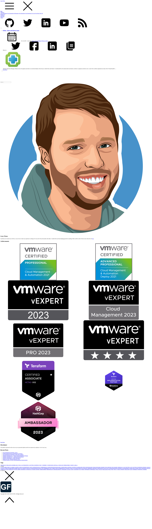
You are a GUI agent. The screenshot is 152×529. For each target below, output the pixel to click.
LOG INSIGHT (84, 468)
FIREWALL (120, 467)
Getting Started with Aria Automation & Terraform (12, 453)
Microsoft (2, 16)
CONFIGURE (50, 465)
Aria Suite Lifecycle (39, 13)
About (1, 17)
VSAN (130, 469)
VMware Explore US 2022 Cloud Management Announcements (15, 460)
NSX (105, 468)
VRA (20, 465)
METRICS (95, 468)
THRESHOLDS (49, 469)
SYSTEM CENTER (35, 469)
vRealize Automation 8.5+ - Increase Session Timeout (13, 456)
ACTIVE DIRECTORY (5, 467)
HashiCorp (2, 14)
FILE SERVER (108, 467)
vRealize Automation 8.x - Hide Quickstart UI (12, 457)
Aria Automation (3, 13)
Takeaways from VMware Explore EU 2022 (11, 459)
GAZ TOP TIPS (126, 467)
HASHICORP (11, 468)
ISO (43, 468)
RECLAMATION (143, 468)
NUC (107, 468)
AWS (31, 467)
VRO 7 (115, 469)
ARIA (75, 465)
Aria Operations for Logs (30, 13)
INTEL (40, 468)
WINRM (145, 469)
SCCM (7, 469)
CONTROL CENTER (71, 467)
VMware (2, 12)
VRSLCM (61, 465)
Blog (1, 11)
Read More (5, 69)
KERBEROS (47, 468)
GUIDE (6, 468)
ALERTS (17, 467)
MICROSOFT (101, 468)
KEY (51, 468)
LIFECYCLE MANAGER (75, 468)
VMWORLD (93, 469)
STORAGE (28, 469)
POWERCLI (120, 468)
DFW (84, 467)
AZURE (34, 467)
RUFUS (148, 468)
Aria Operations (22, 13)
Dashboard (39, 40)
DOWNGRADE (89, 467)
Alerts (36, 40)
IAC (21, 468)
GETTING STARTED (34, 465)
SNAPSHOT (23, 469)
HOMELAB (15, 465)
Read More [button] (2, 442)
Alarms (33, 40)
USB (72, 469)
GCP (131, 467)
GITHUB (144, 467)
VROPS (72, 465)
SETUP (16, 469)
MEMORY (90, 468)
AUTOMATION (26, 465)
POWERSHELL (126, 468)
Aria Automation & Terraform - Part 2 (10, 452)
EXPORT (103, 467)
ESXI (94, 467)
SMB (19, 469)
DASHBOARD (79, 467)
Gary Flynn (76, 5)
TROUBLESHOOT (57, 469)
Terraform (2, 15)
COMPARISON (43, 467)
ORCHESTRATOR (113, 468)
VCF (80, 469)
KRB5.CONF (55, 468)
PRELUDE (132, 468)
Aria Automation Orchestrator (13, 13)
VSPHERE (44, 465)
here (93, 238)
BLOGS (38, 467)
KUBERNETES (61, 468)
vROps (46, 40)
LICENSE (67, 468)
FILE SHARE (115, 467)
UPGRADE (64, 469)
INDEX (24, 468)
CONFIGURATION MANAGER (54, 467)
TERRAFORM (67, 465)
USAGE (69, 469)
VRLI (109, 469)
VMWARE (3, 465)
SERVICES (11, 469)
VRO (40, 465)
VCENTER (76, 469)
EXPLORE (98, 467)
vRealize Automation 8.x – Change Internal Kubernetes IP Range (15, 455)
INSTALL (56, 465)
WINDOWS (140, 469)
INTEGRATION (34, 468)
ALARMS (12, 467)
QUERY (137, 468)
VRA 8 (100, 469)
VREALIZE (9, 465)
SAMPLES (3, 469)
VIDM (82, 469)
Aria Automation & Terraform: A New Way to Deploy (13, 454)
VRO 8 (119, 469)
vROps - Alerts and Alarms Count (11, 30)
